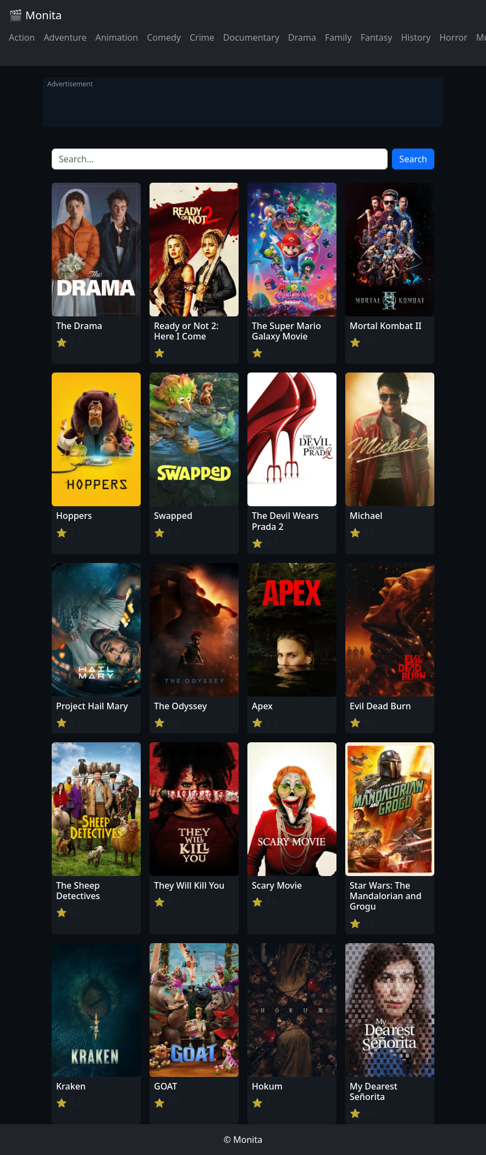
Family (338, 37)
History (415, 37)
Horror (453, 37)
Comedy (164, 37)
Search (413, 159)
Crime (202, 37)
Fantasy (377, 37)
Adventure (64, 37)
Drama (302, 37)
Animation (116, 37)
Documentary (251, 37)
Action (22, 37)
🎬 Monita (35, 15)
